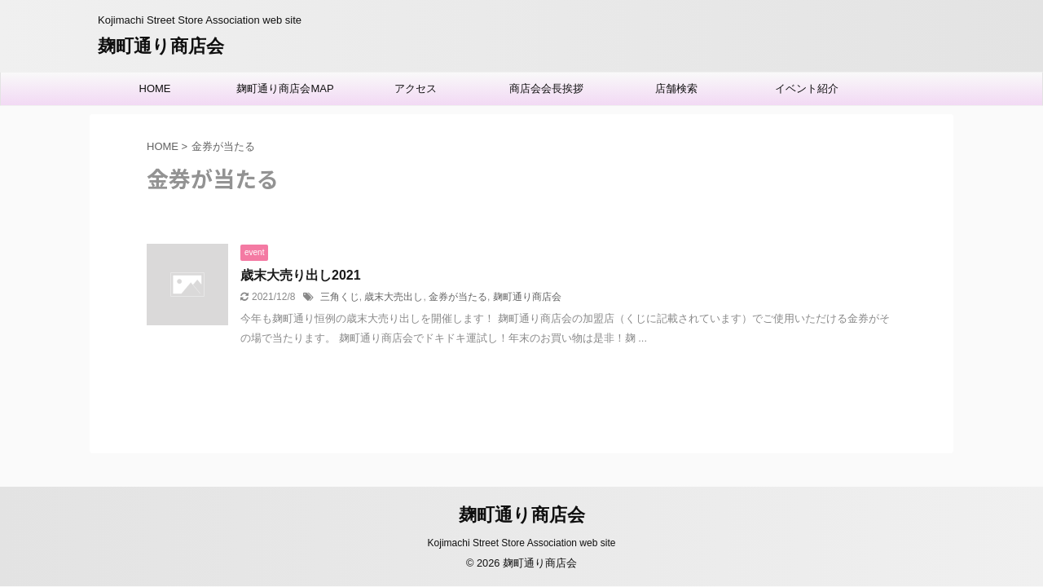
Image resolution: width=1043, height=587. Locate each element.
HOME (155, 88)
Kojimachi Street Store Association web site (522, 543)
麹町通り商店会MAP (284, 88)
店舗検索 (676, 88)
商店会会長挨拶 (546, 88)
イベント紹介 (806, 88)
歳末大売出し (393, 296)
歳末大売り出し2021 (300, 275)
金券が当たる (458, 296)
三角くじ (339, 296)
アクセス (415, 88)
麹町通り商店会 (161, 46)
